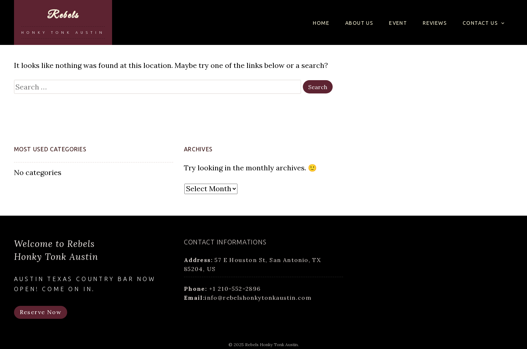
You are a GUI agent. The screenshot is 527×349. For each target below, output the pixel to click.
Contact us (480, 23)
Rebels (62, 15)
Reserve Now (40, 312)
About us (359, 23)
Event (398, 23)
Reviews (435, 23)
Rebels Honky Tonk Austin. (272, 344)
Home (321, 23)
